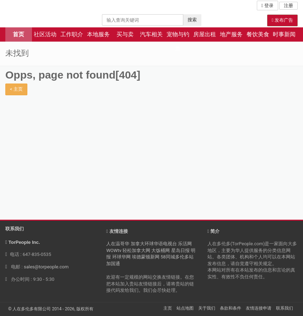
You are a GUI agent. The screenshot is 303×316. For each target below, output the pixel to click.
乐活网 (185, 243)
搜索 (192, 19)
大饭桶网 (160, 250)
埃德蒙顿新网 (145, 256)
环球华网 (121, 256)
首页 (18, 34)
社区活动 (45, 34)
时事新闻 (284, 34)
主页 (167, 308)
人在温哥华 (117, 243)
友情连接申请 (258, 308)
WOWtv (113, 250)
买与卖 (125, 34)
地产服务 (231, 34)
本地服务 (98, 34)
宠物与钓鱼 (178, 36)
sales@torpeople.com (46, 266)
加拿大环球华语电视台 (154, 243)
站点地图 (185, 308)
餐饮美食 (258, 34)
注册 (288, 5)
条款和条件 (230, 308)
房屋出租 (204, 34)
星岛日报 (180, 250)
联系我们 (284, 308)
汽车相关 (151, 34)
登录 (267, 5)
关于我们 (206, 308)
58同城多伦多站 (177, 256)
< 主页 (16, 89)
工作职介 (71, 34)
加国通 (113, 263)
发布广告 (282, 20)
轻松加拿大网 (136, 250)
